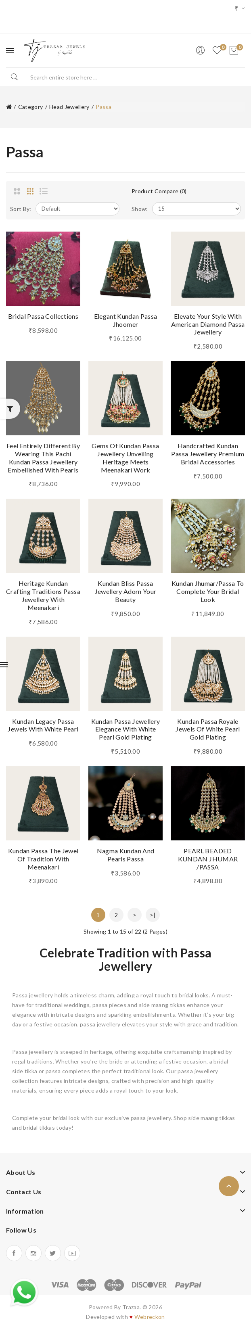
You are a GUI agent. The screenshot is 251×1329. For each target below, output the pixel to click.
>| (153, 914)
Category (30, 106)
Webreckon (149, 1316)
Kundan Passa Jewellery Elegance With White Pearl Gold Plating (125, 729)
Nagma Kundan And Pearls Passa (126, 855)
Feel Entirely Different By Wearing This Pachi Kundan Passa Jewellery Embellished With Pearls (43, 457)
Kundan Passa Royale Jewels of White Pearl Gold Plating (208, 729)
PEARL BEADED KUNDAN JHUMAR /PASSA (208, 859)
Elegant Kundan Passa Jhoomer (125, 320)
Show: (140, 208)
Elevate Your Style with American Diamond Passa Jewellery (208, 324)
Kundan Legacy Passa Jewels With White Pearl (43, 725)
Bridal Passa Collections (43, 316)
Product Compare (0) (159, 191)
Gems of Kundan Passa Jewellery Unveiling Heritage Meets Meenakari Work (125, 457)
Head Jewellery (69, 106)
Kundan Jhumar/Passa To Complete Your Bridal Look (208, 591)
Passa (103, 106)
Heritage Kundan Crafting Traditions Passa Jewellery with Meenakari (43, 595)
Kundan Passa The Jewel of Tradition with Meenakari (43, 859)
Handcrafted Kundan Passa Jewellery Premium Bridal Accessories (207, 454)
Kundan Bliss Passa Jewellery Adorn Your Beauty (126, 591)
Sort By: (20, 208)
